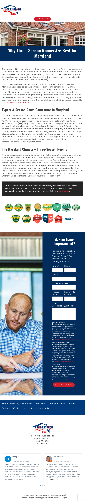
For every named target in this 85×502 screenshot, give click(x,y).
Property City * (56, 293)
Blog (19, 408)
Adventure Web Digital (59, 498)
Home (5, 404)
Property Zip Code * (70, 293)
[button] (40, 485)
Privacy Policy (70, 339)
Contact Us (43, 408)
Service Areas (29, 408)
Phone (67, 266)
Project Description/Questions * (63, 304)
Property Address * (60, 283)
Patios (72, 404)
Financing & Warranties (21, 404)
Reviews (5, 408)
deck (26, 103)
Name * (55, 266)
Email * (55, 275)
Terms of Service (60, 339)
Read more (18, 479)
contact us (64, 191)
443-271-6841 (42, 19)
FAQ (13, 408)
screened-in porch (12, 103)
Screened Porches (58, 404)
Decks (36, 404)
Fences (44, 404)
